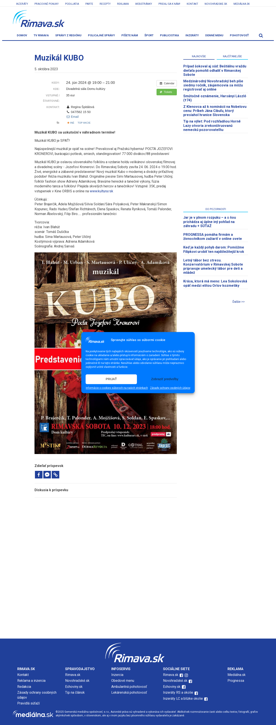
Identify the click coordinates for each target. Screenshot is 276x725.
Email (72, 116)
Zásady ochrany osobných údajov (170, 387)
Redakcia (24, 687)
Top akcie (84, 122)
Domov (22, 35)
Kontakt (192, 3)
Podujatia (72, 3)
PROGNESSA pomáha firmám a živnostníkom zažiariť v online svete (212, 237)
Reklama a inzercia (31, 681)
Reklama (123, 3)
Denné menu (214, 35)
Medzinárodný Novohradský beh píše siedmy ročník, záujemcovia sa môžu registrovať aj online (213, 85)
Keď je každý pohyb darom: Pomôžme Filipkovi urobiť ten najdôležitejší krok (213, 249)
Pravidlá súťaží (28, 703)
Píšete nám (129, 35)
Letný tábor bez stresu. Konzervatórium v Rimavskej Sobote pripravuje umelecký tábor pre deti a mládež (213, 266)
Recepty (105, 3)
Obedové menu (122, 681)
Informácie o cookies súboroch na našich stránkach (117, 387)
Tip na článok (75, 692)
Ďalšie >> (238, 301)
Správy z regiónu (68, 35)
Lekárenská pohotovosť (129, 692)
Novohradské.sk (77, 681)
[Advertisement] (106, 530)
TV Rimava (41, 35)
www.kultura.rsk (101, 191)
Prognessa (235, 681)
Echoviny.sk (74, 687)
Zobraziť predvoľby (164, 379)
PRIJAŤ (111, 379)
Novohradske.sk (216, 3)
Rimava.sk (72, 675)
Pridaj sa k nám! (169, 3)
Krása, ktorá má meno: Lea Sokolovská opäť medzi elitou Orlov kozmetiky (215, 283)
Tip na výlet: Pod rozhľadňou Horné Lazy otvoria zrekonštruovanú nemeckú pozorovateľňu (212, 125)
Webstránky (143, 3)
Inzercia (117, 675)
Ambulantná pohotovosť (129, 687)
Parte (89, 3)
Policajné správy (101, 35)
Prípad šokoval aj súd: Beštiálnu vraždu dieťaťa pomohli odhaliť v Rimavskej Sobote (214, 70)
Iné (70, 122)
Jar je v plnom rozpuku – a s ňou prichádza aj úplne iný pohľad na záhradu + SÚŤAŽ (209, 221)
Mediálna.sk (242, 3)
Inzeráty (22, 3)
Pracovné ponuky (46, 3)
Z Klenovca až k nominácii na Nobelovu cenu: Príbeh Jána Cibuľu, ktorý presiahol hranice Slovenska (214, 111)
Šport (149, 35)
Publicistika (169, 35)
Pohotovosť (239, 35)
